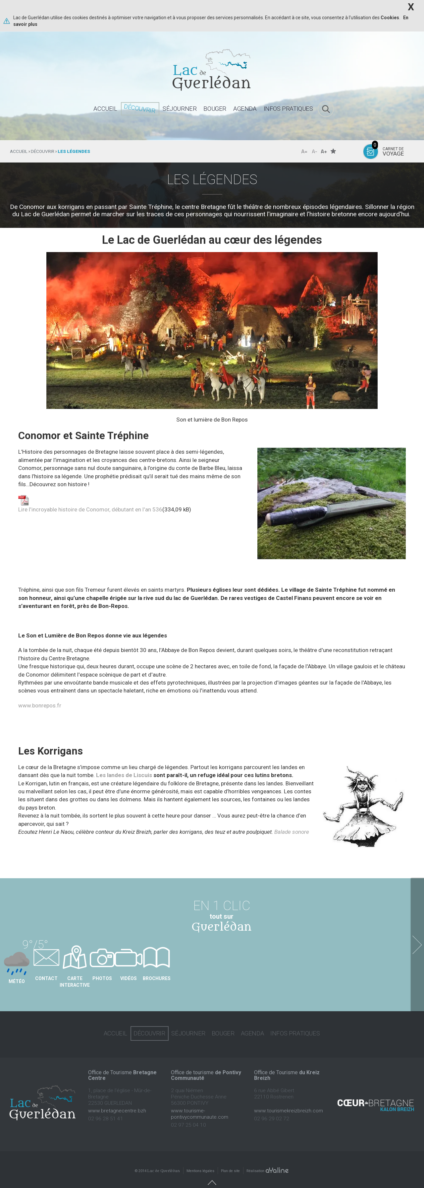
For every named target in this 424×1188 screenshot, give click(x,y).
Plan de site (230, 1160)
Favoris (333, 151)
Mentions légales (200, 1160)
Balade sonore (291, 831)
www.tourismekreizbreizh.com (288, 1100)
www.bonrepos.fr (39, 705)
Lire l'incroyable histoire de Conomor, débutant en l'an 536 (90, 509)
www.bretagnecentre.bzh (117, 1100)
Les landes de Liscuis (124, 775)
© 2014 (157, 1160)
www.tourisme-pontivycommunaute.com (199, 1103)
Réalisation (267, 1160)
